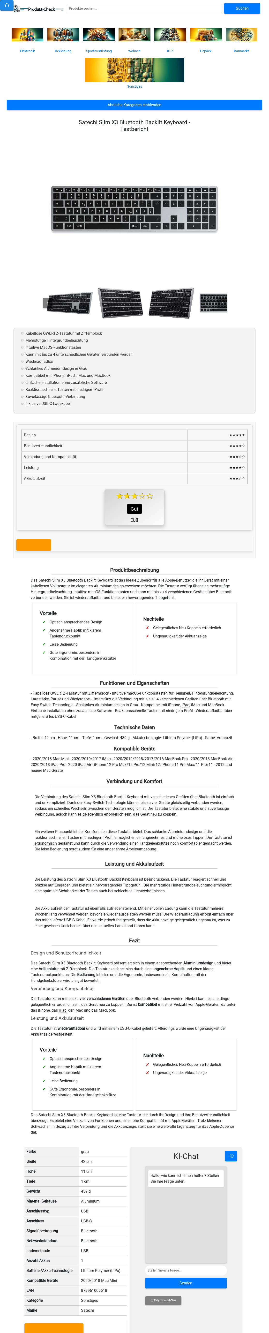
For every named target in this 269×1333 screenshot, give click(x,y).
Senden (185, 1279)
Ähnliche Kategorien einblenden (134, 105)
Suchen (242, 8)
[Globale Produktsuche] (144, 8)
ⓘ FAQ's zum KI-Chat (163, 1296)
